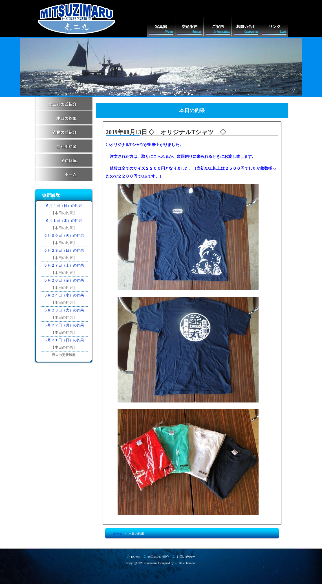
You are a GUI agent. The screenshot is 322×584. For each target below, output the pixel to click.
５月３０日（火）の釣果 (64, 235)
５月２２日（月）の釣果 (64, 325)
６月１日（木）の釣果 (63, 220)
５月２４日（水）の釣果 (64, 295)
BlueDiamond (187, 563)
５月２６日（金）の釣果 (64, 280)
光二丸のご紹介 (158, 556)
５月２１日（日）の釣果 (64, 340)
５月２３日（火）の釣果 (64, 310)
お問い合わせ (186, 556)
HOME (135, 556)
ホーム (117, 533)
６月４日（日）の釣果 (63, 205)
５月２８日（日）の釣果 (64, 250)
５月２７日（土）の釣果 (64, 265)
